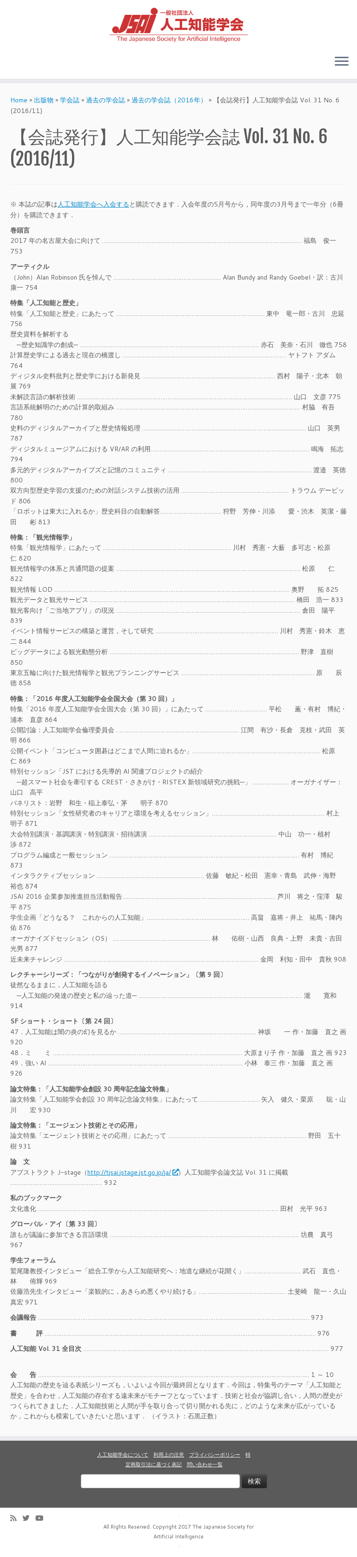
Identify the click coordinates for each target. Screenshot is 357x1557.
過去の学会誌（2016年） (169, 100)
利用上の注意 (168, 1454)
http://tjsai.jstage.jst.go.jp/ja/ (132, 1172)
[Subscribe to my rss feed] (16, 1518)
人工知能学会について (122, 1454)
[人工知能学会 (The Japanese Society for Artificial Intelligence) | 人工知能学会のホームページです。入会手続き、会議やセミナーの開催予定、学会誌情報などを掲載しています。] (178, 24)
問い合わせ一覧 (205, 1464)
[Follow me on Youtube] (42, 1518)
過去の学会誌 (105, 100)
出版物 (43, 100)
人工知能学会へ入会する (93, 204)
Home (18, 100)
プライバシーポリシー (214, 1454)
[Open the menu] (342, 62)
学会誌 (69, 100)
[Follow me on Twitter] (28, 1518)
